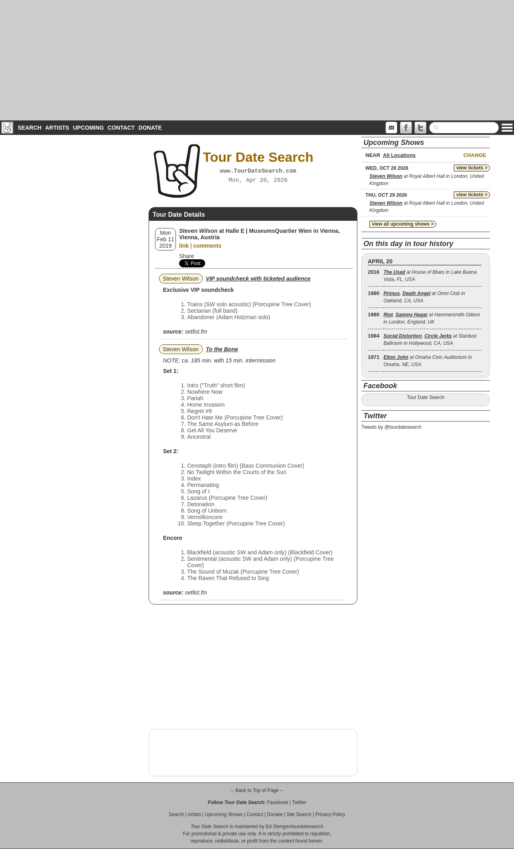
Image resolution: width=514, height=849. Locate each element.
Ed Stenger (278, 826)
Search (29, 127)
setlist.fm (196, 331)
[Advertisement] (257, 60)
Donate (150, 127)
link (184, 245)
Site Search (298, 814)
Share (186, 256)
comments (208, 245)
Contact (121, 127)
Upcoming (88, 127)
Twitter (299, 802)
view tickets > (471, 168)
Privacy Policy (330, 814)
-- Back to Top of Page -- (257, 790)
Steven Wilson (180, 278)
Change (474, 155)
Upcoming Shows (223, 814)
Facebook (277, 802)
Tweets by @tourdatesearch (391, 427)
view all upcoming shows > (403, 224)
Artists (57, 127)
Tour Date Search (425, 397)
